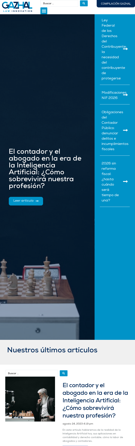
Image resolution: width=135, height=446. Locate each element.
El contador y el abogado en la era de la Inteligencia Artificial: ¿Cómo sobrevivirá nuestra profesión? (95, 401)
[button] (43, 10)
